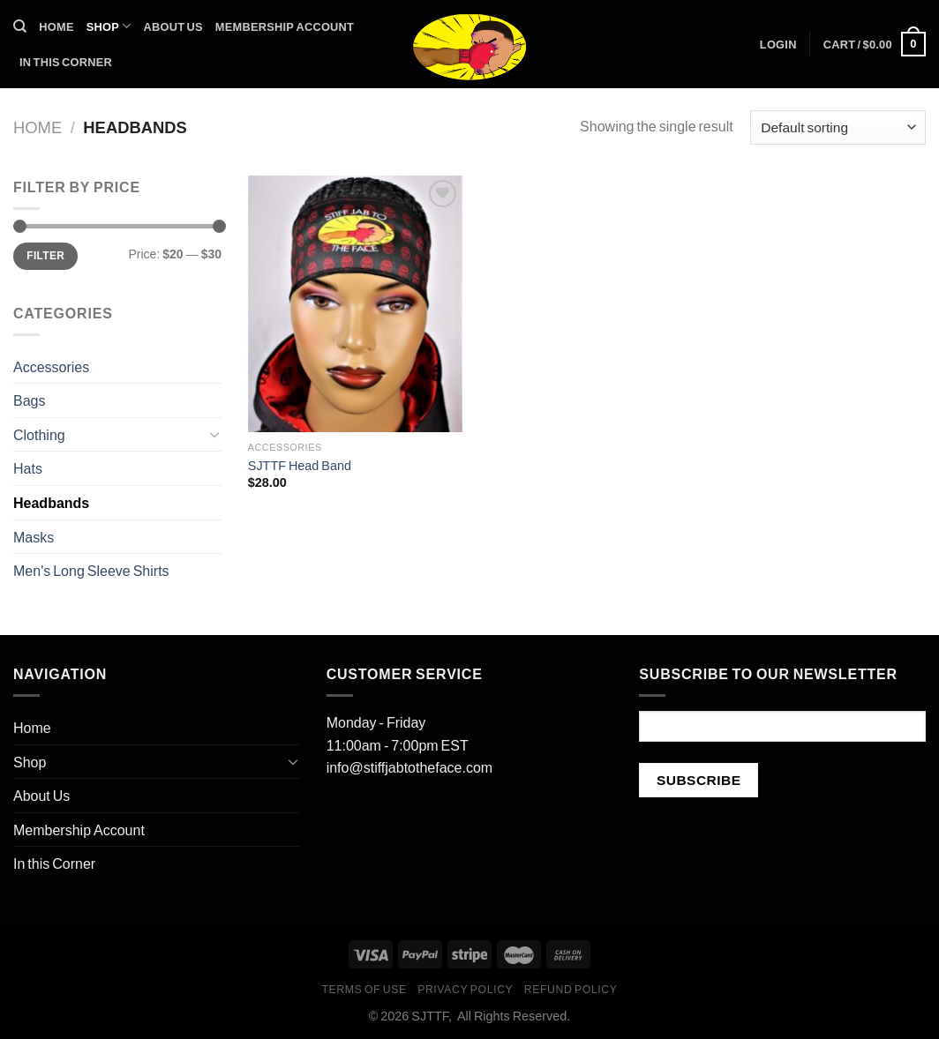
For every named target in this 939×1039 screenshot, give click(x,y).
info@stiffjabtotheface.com (410, 767)
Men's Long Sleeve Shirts (91, 570)
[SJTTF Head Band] (355, 304)
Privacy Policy (465, 989)
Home (56, 26)
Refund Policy (571, 989)
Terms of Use (363, 989)
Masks (33, 536)
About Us (173, 26)
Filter (45, 255)
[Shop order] (838, 127)
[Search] (19, 26)
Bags (29, 400)
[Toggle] (214, 434)
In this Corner (65, 62)
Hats (27, 468)
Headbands (51, 502)
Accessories (51, 366)
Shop (108, 26)
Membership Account (284, 26)
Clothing (39, 434)
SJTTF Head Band (299, 465)
